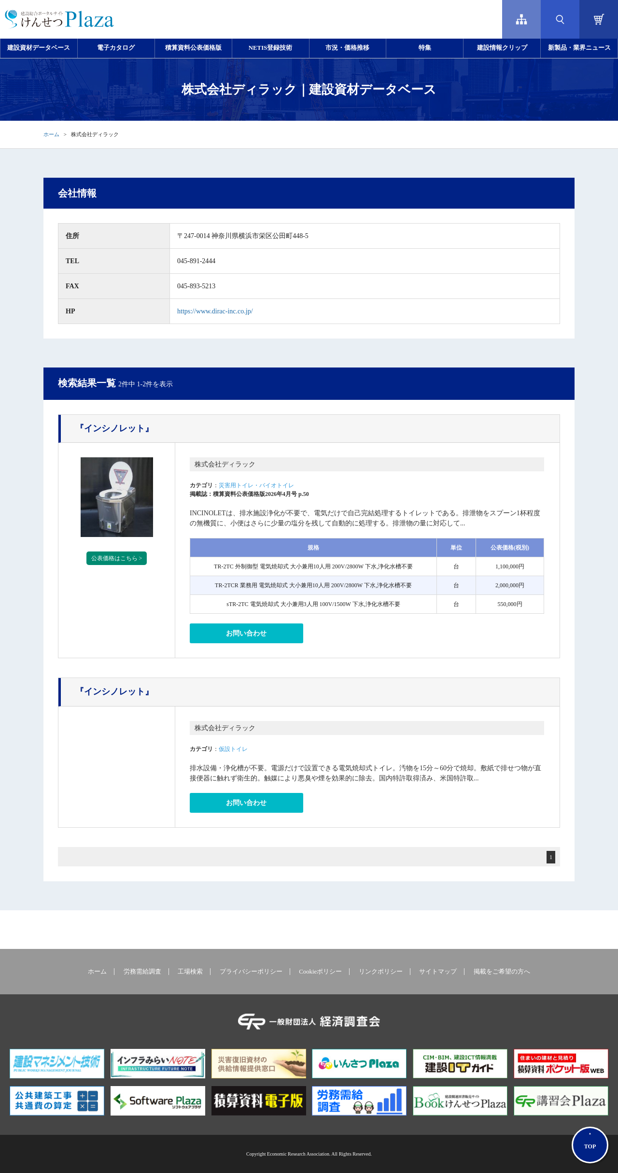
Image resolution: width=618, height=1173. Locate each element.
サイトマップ (438, 971)
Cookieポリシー (320, 971)
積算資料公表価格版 (193, 47)
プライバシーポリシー (251, 971)
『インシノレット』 (114, 428)
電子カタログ (116, 47)
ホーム (51, 134)
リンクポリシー (381, 971)
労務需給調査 (142, 971)
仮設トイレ (233, 749)
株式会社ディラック (225, 464)
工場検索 (190, 971)
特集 (425, 47)
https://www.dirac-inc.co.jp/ (215, 311)
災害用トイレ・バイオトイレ (256, 485)
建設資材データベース (38, 47)
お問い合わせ (246, 633)
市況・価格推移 (347, 47)
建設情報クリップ (502, 47)
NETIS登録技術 (270, 47)
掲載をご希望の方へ (502, 971)
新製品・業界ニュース (579, 47)
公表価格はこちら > (116, 558)
